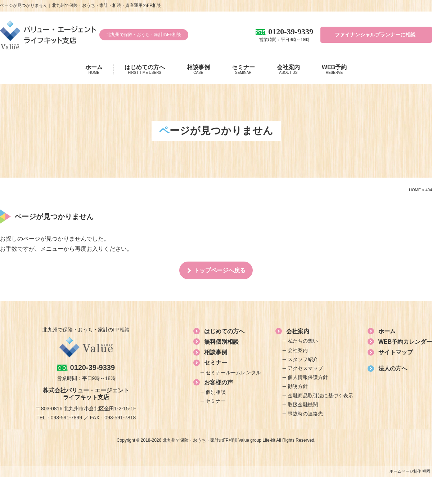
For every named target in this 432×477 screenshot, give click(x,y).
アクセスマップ (305, 368)
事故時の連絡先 (305, 413)
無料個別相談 (221, 342)
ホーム (94, 69)
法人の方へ (392, 368)
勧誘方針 (298, 386)
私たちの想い (303, 341)
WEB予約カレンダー (405, 342)
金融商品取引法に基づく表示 (320, 395)
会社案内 (288, 69)
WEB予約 (334, 69)
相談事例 (198, 69)
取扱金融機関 (303, 404)
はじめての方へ (145, 69)
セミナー (243, 69)
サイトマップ (395, 352)
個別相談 (216, 392)
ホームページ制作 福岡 (410, 471)
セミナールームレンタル (233, 372)
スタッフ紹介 (303, 359)
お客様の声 (218, 382)
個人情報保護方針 (308, 377)
